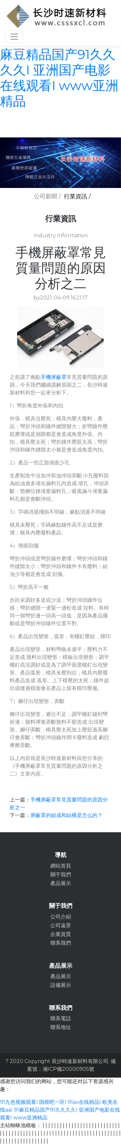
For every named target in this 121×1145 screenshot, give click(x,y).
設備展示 (60, 985)
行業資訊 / (77, 196)
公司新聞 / (47, 196)
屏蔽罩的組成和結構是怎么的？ (66, 815)
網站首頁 (60, 866)
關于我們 (60, 874)
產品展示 (60, 883)
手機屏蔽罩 (53, 377)
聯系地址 (60, 1027)
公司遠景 (60, 925)
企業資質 (60, 934)
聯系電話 (60, 1018)
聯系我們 (60, 943)
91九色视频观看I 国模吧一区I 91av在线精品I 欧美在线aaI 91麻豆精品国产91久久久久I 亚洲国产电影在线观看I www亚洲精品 (60, 1110)
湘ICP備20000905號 (68, 1069)
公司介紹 (60, 917)
